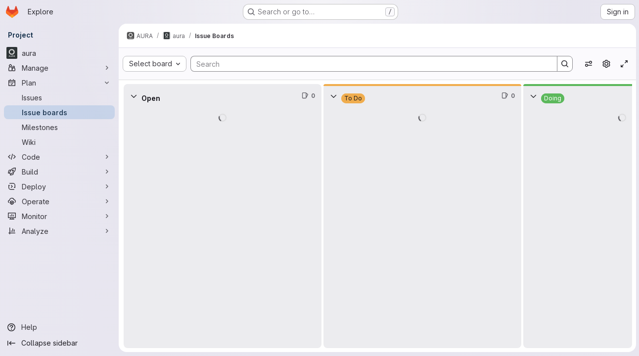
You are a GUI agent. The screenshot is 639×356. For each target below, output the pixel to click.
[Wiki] (59, 142)
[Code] (59, 157)
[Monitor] (59, 216)
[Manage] (59, 68)
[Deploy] (59, 186)
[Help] (59, 327)
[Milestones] (59, 127)
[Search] (368, 64)
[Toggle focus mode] (623, 64)
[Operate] (59, 201)
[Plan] (59, 82)
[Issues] (59, 97)
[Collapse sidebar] (59, 343)
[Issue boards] (59, 112)
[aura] (59, 53)
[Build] (59, 171)
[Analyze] (59, 231)
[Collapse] (133, 96)
